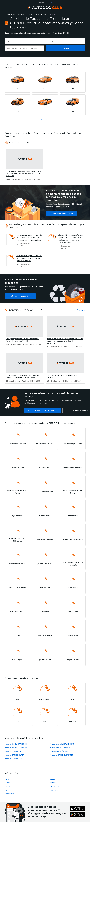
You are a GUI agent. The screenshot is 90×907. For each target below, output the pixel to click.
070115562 (54, 791)
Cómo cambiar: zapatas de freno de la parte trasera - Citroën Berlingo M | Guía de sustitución (29, 258)
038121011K (9, 788)
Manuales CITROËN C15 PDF (15, 760)
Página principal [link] (10, 14)
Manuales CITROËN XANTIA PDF (61, 756)
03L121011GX (55, 788)
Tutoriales (21, 14)
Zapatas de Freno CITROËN (62, 213)
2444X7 (53, 780)
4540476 (53, 784)
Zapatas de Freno (40, 14)
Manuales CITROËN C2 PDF (14, 756)
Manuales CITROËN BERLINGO (61, 749)
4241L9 (7, 780)
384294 (7, 784)
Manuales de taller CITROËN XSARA (62, 745)
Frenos (29, 14)
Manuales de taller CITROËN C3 (16, 749)
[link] (24, 164)
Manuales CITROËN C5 (13, 752)
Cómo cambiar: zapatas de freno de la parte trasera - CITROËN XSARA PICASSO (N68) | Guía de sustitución (29, 237)
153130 (7, 791)
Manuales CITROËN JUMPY (60, 752)
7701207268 (9, 795)
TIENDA (41, 2)
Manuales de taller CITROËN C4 (16, 745)
